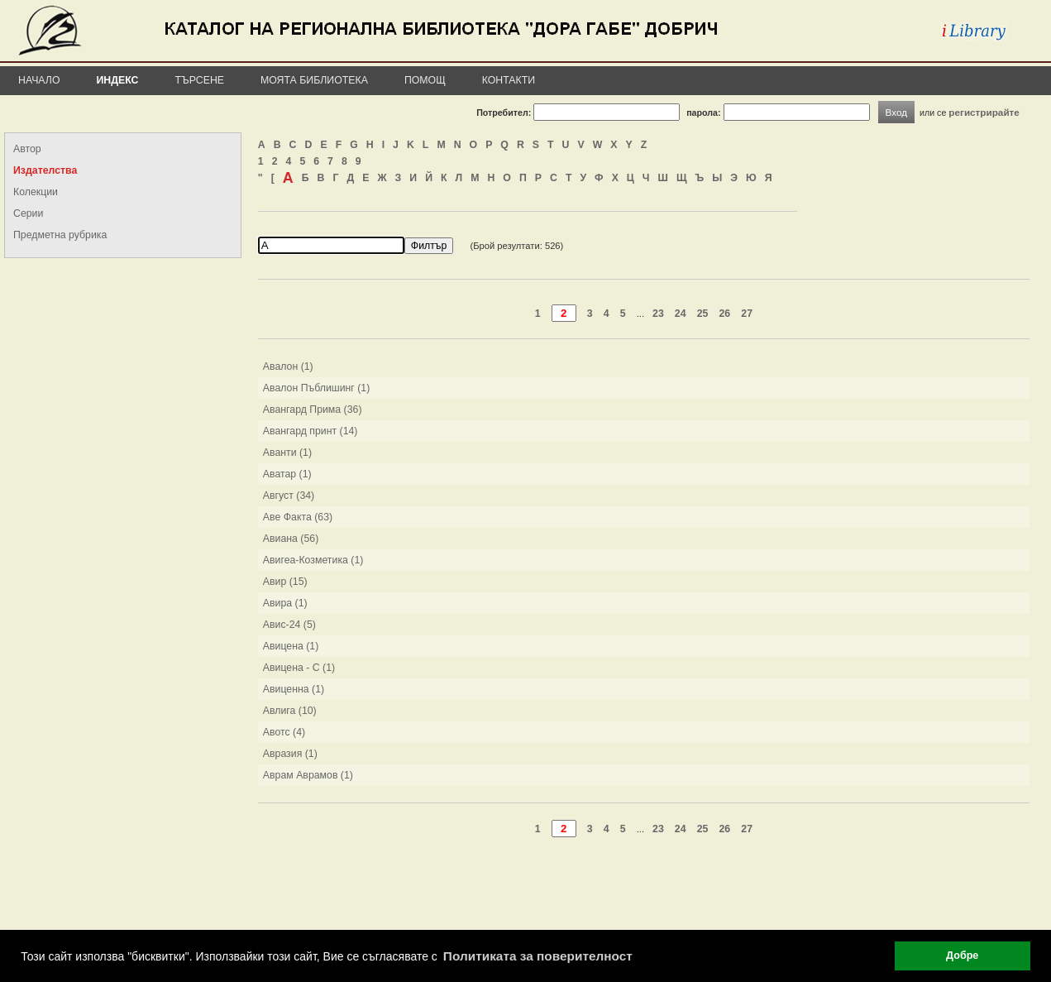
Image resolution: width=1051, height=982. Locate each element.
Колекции (35, 192)
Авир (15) (285, 581)
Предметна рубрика (60, 235)
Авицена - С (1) (299, 667)
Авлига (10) (290, 710)
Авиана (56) (290, 538)
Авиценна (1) (293, 689)
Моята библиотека (314, 80)
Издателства (45, 170)
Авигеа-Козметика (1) (313, 560)
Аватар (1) (287, 474)
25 (703, 313)
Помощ (425, 80)
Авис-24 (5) (289, 624)
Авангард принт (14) (310, 431)
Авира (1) (285, 603)
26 (724, 313)
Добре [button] (962, 955)
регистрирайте (984, 112)
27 (746, 313)
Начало (39, 80)
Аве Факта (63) (297, 517)
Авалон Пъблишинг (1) (316, 388)
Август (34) (288, 495)
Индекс (118, 80)
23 (658, 313)
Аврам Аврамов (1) (308, 775)
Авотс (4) (284, 732)
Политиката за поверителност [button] (538, 956)
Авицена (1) (291, 646)
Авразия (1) (290, 753)
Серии (28, 213)
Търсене (199, 80)
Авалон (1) (288, 366)
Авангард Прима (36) (312, 409)
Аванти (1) (287, 452)
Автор (27, 149)
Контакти (508, 80)
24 (680, 313)
